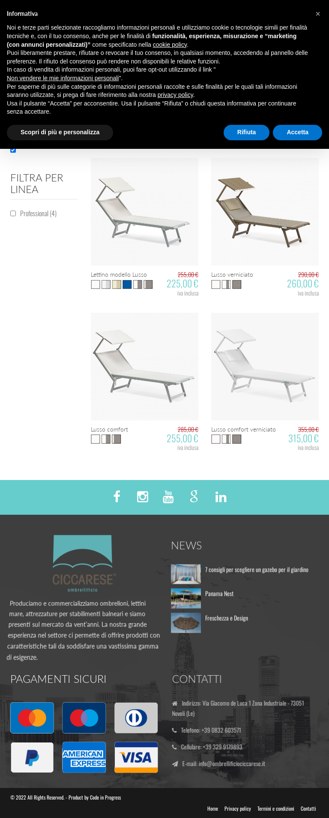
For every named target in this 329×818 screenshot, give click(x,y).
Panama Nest (219, 596)
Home (212, 808)
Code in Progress (105, 797)
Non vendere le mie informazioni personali (63, 78)
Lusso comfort (109, 429)
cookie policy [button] (170, 44)
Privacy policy (237, 808)
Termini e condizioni (275, 808)
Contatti (308, 808)
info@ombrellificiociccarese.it (235, 763)
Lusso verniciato (232, 274)
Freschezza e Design (226, 620)
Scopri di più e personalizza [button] (60, 132)
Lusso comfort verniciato (243, 429)
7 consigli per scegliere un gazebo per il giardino (256, 572)
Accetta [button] (297, 132)
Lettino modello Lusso (119, 274)
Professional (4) (38, 213)
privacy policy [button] (175, 94)
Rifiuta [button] (246, 132)
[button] (318, 14)
